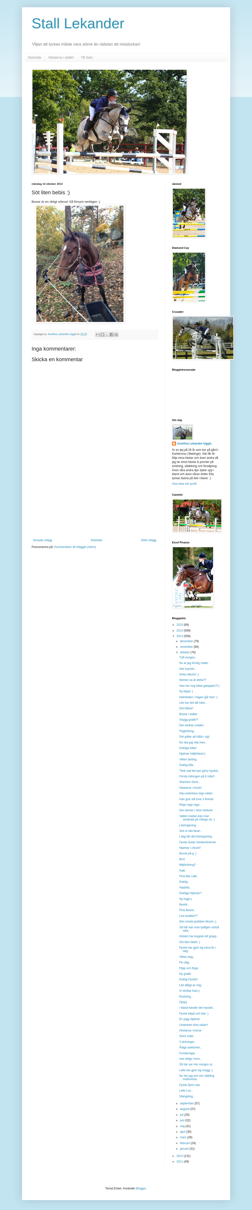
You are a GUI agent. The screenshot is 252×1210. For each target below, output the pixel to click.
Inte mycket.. (187, 669)
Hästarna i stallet (61, 57)
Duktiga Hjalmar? (190, 893)
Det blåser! (186, 708)
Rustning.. (185, 996)
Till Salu (87, 57)
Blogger (141, 1188)
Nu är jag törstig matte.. (194, 663)
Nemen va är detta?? (192, 680)
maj (182, 1126)
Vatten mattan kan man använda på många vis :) (196, 817)
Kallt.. (182, 870)
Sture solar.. (187, 1036)
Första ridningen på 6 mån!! (197, 776)
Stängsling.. (186, 1096)
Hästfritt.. (185, 887)
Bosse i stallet (188, 714)
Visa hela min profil (184, 483)
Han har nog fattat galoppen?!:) (199, 685)
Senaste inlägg (42, 540)
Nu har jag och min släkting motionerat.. (196, 1077)
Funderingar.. (187, 1053)
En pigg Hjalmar (189, 1019)
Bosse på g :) (187, 853)
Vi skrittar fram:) (189, 990)
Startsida (34, 57)
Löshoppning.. (188, 825)
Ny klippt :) (186, 691)
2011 (180, 1161)
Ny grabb (185, 974)
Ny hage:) (185, 899)
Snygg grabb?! (188, 719)
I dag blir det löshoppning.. (196, 836)
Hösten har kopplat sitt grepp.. (198, 936)
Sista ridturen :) (189, 674)
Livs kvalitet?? (188, 916)
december (187, 641)
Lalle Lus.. (185, 1090)
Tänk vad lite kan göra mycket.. (199, 771)
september (187, 1103)
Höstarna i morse (190, 1030)
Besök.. (184, 904)
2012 (180, 1156)
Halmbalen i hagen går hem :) (198, 697)
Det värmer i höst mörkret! (196, 810)
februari (185, 1143)
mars (183, 1137)
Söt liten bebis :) (189, 942)
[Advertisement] (94, 502)
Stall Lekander (78, 23)
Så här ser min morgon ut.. (196, 1064)
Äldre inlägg (148, 540)
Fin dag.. (185, 962)
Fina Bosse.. (187, 910)
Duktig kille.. (187, 765)
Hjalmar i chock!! (190, 848)
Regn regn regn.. (190, 804)
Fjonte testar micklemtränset (197, 842)
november (187, 646)
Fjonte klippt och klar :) (193, 1013)
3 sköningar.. (187, 1042)
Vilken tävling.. (188, 759)
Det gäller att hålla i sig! (194, 736)
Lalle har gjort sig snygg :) (195, 1070)
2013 (180, 636)
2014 (180, 630)
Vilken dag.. (186, 957)
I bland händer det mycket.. (196, 1007)
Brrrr (182, 859)
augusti (185, 1109)
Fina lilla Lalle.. (188, 876)
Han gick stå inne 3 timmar (196, 799)
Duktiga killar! (188, 748)
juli (182, 1114)
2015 (180, 624)
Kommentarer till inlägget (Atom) (75, 547)
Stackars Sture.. (189, 782)
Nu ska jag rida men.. (192, 742)
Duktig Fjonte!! (188, 979)
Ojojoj (183, 1002)
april (183, 1131)
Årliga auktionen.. (190, 1047)
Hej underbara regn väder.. (196, 793)
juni (182, 1120)
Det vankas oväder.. (192, 725)
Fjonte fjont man (189, 1085)
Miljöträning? (187, 865)
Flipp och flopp (188, 968)
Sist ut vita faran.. (190, 831)
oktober (185, 652)
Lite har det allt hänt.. (192, 702)
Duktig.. (184, 881)
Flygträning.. (187, 731)
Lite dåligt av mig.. (191, 985)
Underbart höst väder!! (193, 1025)
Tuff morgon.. (187, 657)
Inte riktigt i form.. (190, 1059)
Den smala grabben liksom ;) (197, 921)
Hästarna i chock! (190, 787)
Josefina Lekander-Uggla (194, 443)
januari (184, 1148)
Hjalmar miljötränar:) (192, 753)
